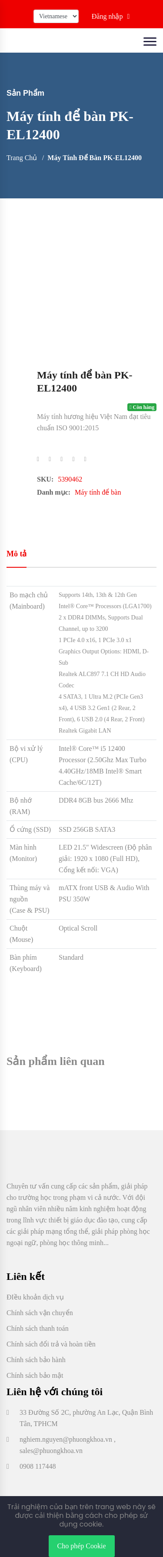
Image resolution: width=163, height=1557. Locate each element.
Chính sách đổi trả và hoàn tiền (51, 1344)
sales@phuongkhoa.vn (51, 1450)
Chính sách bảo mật (35, 1375)
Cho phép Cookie (81, 1546)
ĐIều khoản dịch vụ (35, 1297)
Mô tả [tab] (17, 553)
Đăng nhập (111, 16)
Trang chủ (22, 157)
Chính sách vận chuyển (40, 1312)
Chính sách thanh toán (38, 1328)
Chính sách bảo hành (36, 1359)
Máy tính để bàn (98, 492)
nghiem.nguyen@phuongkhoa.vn (66, 1439)
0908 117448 (38, 1466)
